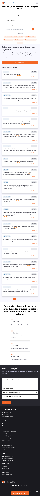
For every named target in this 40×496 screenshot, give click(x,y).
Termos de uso (5, 472)
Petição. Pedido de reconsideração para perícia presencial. (17, 111)
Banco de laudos (5, 433)
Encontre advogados (7, 445)
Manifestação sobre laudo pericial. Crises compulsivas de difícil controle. (19, 200)
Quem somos (5, 466)
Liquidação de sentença (7, 416)
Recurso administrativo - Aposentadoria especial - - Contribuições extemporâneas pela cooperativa (17, 173)
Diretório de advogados (7, 438)
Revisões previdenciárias (7, 458)
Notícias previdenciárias (7, 449)
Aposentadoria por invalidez (8, 423)
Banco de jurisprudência (7, 436)
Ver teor (34, 77)
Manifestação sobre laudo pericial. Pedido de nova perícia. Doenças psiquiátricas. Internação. (19, 278)
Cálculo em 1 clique (6, 412)
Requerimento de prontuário (12, 75)
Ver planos (6, 403)
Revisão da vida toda (6, 414)
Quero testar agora (20, 62)
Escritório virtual (6, 440)
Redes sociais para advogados (9, 431)
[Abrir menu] (37, 3)
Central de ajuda (5, 468)
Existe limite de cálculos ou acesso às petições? (20, 380)
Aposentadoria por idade (7, 425)
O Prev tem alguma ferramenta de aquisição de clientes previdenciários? (20, 384)
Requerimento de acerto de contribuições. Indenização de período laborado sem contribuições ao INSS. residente (19, 123)
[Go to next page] (28, 299)
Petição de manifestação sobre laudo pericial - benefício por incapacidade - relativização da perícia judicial (19, 99)
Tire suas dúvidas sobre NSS (8, 447)
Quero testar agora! (20, 493)
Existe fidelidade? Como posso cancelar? (20, 396)
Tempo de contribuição (7, 418)
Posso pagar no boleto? (20, 388)
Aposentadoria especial (7, 420)
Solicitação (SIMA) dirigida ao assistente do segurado (18, 162)
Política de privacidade (7, 474)
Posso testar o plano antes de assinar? (20, 392)
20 (25, 299)
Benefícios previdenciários (8, 456)
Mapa (3, 470)
